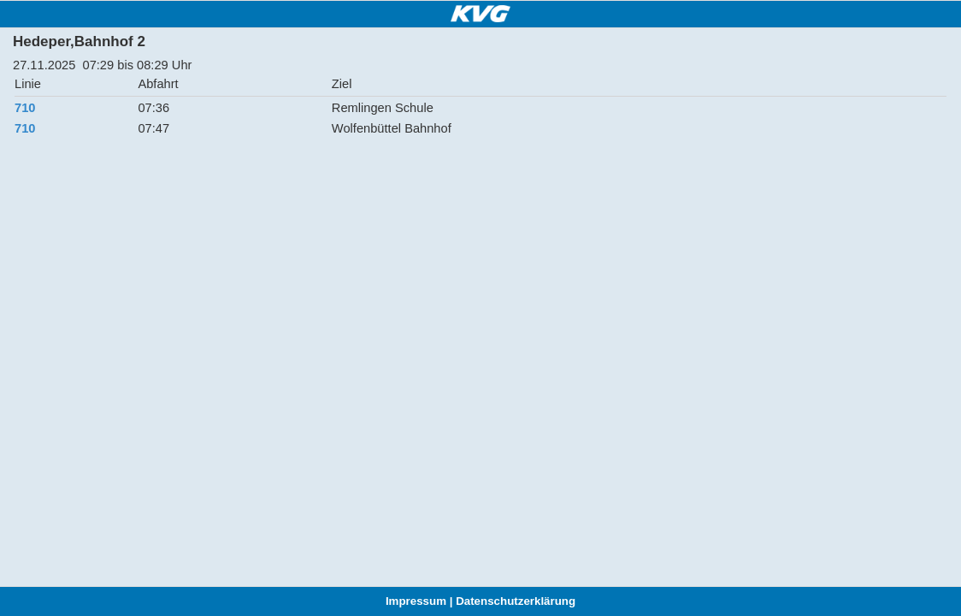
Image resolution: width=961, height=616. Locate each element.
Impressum (416, 601)
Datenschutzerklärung (515, 601)
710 (25, 108)
